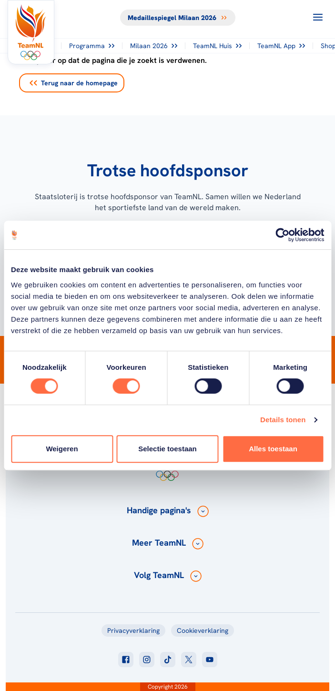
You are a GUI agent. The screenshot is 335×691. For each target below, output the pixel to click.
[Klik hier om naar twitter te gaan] (188, 659)
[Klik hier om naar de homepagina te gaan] (31, 32)
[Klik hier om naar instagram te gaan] (146, 659)
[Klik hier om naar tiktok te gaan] (167, 659)
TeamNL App (281, 45)
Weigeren (62, 449)
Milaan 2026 (153, 45)
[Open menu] (317, 17)
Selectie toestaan (167, 449)
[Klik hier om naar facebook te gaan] (125, 659)
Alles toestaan (273, 449)
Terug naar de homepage (74, 83)
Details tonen (282, 420)
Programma (91, 45)
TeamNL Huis (217, 45)
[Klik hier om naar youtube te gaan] (209, 659)
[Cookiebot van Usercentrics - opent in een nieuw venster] (282, 235)
